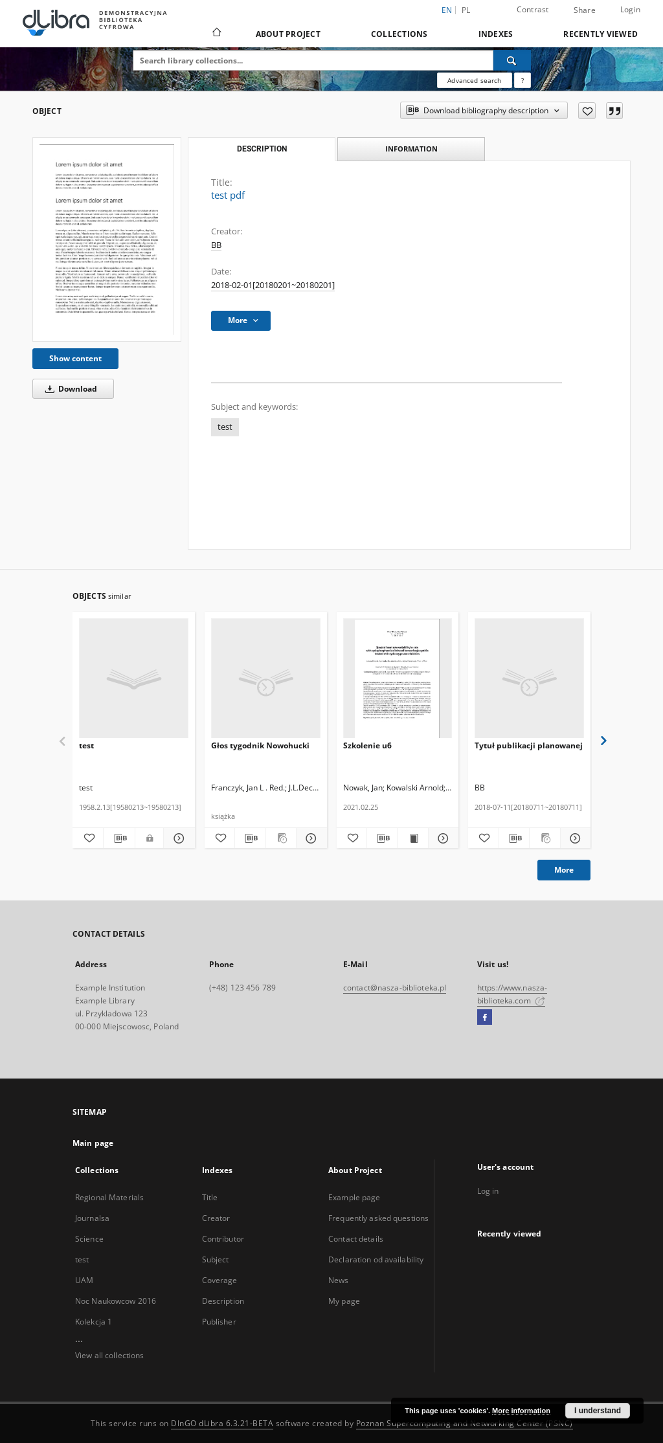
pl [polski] (466, 10)
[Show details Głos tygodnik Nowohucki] (309, 838)
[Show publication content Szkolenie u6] (412, 838)
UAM (84, 1280)
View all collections (109, 1355)
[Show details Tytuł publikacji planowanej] (574, 838)
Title (210, 1197)
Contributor (223, 1238)
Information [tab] (411, 148)
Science (89, 1238)
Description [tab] (262, 148)
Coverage (220, 1280)
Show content (75, 358)
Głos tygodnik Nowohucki (260, 745)
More (564, 869)
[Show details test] (177, 838)
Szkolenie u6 (367, 745)
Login (630, 9)
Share (585, 10)
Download (69, 388)
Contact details (355, 1238)
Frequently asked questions (378, 1218)
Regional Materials (109, 1197)
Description (223, 1300)
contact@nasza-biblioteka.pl (394, 987)
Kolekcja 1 (93, 1321)
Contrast (533, 9)
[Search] (512, 60)
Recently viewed (600, 33)
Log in (488, 1190)
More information (521, 1411)
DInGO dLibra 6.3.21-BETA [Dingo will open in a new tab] (222, 1423)
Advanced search (474, 80)
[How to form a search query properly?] (522, 80)
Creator (216, 1218)
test (225, 426)
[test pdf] (106, 239)
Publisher (219, 1321)
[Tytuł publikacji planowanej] (529, 679)
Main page (93, 1142)
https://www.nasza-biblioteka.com (512, 994)
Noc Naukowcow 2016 (115, 1300)
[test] (134, 679)
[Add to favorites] (587, 110)
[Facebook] (484, 1018)
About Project (288, 33)
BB (216, 245)
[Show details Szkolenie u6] (441, 838)
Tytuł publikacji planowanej (529, 745)
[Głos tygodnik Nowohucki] (266, 679)
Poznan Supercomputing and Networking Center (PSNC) (464, 1423)
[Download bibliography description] (119, 838)
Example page (354, 1197)
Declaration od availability (375, 1259)
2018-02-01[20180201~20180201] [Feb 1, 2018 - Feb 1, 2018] (273, 285)
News (338, 1280)
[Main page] (215, 33)
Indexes (495, 33)
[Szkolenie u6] (398, 679)
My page (344, 1300)
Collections (399, 33)
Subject (215, 1259)
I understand (597, 1410)
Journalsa (92, 1218)
